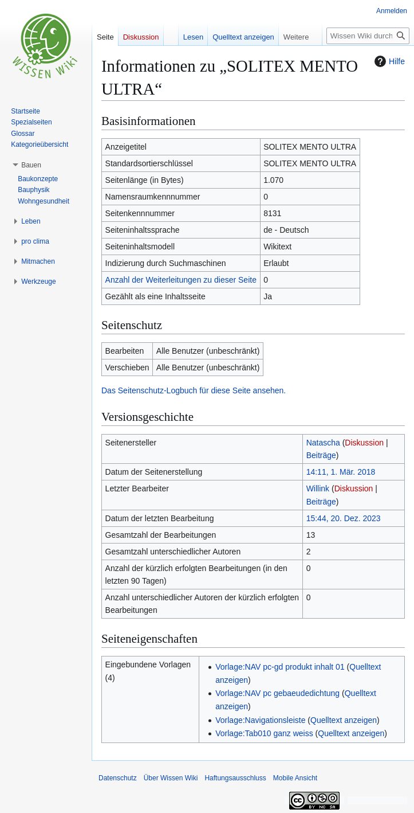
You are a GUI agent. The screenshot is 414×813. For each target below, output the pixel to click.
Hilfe (388, 61)
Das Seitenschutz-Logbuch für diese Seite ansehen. (193, 390)
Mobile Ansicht (295, 778)
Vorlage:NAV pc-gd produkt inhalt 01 (279, 666)
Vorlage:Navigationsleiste (260, 720)
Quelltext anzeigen (343, 720)
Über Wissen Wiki (171, 778)
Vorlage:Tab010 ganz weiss (264, 733)
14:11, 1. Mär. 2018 (341, 471)
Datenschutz (117, 778)
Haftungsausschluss (235, 778)
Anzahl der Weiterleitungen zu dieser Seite (181, 279)
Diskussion (364, 442)
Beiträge (321, 455)
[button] (31, 165)
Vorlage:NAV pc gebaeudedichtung (277, 693)
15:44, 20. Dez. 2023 (343, 518)
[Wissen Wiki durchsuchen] (367, 36)
